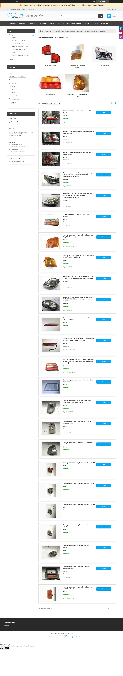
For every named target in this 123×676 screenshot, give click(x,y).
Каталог (22, 23)
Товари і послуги (14, 35)
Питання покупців (101, 23)
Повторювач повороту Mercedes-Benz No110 (79, 504)
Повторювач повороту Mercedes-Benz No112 (79, 463)
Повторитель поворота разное (77, 66)
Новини (11, 59)
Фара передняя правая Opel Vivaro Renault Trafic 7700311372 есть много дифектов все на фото (78, 299)
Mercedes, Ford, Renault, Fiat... (54, 31)
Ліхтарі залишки (50, 66)
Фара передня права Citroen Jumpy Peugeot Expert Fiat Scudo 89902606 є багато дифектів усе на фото (78, 174)
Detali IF (14, 37)
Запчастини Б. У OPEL (18, 40)
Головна (12, 23)
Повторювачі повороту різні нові (77, 95)
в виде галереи (112, 103)
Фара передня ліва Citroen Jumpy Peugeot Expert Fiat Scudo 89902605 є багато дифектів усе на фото (78, 195)
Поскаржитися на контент (57, 637)
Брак (13, 52)
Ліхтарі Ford (50, 94)
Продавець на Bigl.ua (61, 635)
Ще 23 (13, 104)
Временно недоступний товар (21, 55)
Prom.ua (70, 633)
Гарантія (88, 23)
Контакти (43, 23)
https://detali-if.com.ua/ (17, 161)
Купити (104, 112)
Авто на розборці (57, 23)
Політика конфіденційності (72, 637)
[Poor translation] (7, 648)
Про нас (33, 23)
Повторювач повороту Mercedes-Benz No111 (79, 483)
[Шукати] (100, 16)
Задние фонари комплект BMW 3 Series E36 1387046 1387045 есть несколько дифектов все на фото (78, 361)
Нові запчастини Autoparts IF (20, 49)
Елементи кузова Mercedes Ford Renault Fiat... (80, 31)
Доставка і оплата (74, 23)
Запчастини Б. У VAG (18, 43)
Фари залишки (104, 66)
